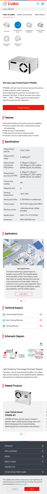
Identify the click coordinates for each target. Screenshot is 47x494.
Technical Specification (13, 314)
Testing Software (10, 326)
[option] (23, 64)
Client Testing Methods (13, 320)
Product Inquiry (23, 107)
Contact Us (10, 467)
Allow (32, 489)
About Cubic (10, 461)
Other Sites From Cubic (15, 472)
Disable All (15, 489)
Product (9, 446)
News (7, 456)
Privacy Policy (22, 484)
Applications (11, 451)
